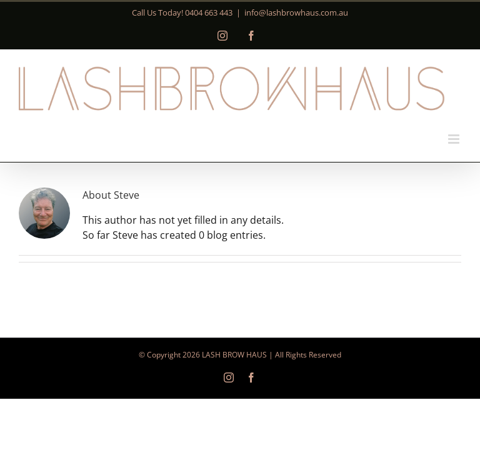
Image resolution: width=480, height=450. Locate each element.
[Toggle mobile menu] (454, 139)
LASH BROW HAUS (234, 354)
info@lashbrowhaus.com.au (296, 12)
